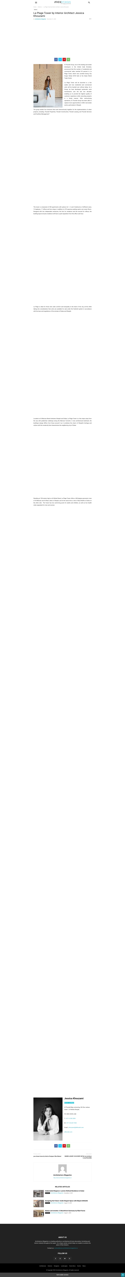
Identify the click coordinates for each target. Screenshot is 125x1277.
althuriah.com (68, 1132)
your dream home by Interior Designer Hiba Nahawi (47, 1156)
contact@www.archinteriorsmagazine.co (66, 1248)
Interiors (40, 7)
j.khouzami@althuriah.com (76, 1127)
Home (34, 7)
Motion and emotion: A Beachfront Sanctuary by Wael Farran (65, 1211)
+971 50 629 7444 (71, 1123)
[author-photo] (62, 1172)
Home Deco (72, 1266)
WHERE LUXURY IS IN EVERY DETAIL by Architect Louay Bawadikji (78, 1157)
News (84, 1266)
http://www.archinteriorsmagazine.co (62, 1177)
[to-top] (123, 1274)
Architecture (42, 1266)
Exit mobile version (62, 1275)
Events (79, 1266)
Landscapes (64, 1266)
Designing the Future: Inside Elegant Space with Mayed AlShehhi (66, 1201)
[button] (36, 2)
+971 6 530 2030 (70, 1118)
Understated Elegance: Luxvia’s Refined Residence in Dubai (64, 1191)
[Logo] (62, 1232)
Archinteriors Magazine (40, 19)
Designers (56, 1266)
